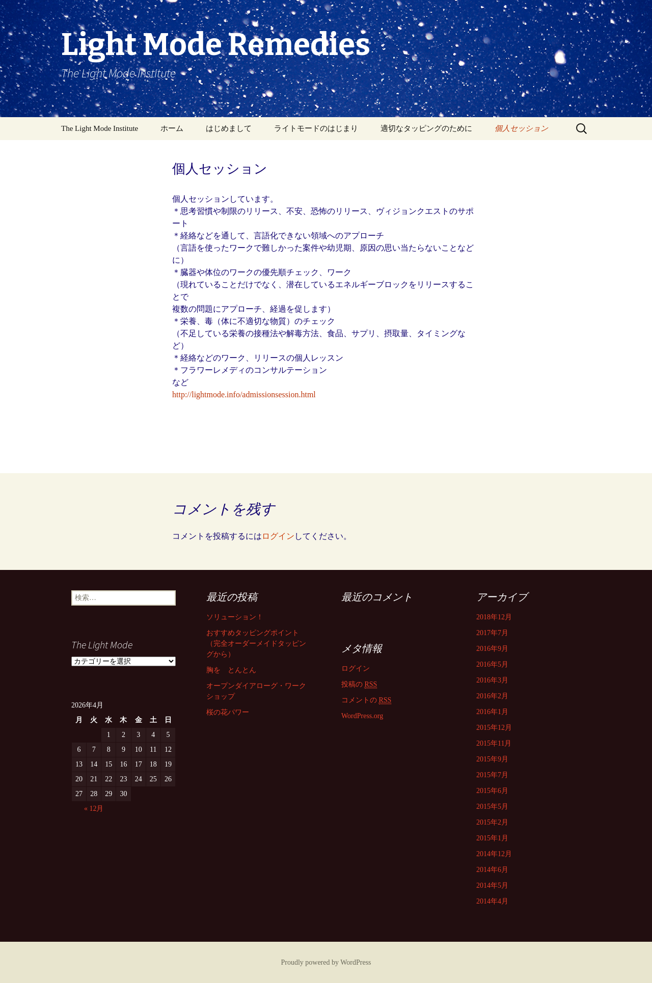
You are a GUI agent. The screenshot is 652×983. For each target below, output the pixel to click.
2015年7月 (492, 775)
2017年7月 (492, 633)
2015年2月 (492, 822)
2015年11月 (493, 743)
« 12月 (94, 808)
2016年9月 (492, 648)
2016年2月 (492, 696)
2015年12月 (494, 727)
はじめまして (229, 128)
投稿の (359, 684)
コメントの (366, 700)
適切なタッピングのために (426, 128)
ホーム (171, 128)
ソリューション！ (234, 617)
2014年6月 (492, 869)
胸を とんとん (231, 670)
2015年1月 (492, 838)
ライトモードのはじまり (316, 128)
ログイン (278, 536)
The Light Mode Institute (99, 128)
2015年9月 (492, 759)
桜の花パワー (227, 712)
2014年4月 (492, 901)
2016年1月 (492, 712)
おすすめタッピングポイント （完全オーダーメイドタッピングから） (256, 643)
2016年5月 (492, 664)
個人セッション (521, 128)
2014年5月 (492, 885)
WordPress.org (362, 716)
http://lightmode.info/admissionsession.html (244, 394)
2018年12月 (494, 617)
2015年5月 (492, 806)
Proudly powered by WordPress (326, 962)
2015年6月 (492, 791)
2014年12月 (494, 854)
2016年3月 (492, 680)
